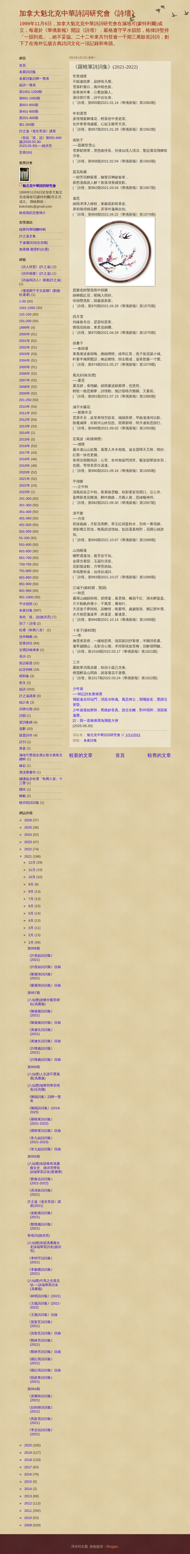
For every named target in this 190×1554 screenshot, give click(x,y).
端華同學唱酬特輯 (32, 229)
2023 (28, 842)
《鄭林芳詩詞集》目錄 (44, 1352)
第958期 (34, 948)
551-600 (25, 544)
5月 (31, 913)
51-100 (24, 538)
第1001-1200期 (30, 92)
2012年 (24, 419)
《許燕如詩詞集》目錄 (44, 967)
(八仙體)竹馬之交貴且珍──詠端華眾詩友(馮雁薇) (44, 1285)
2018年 (24, 459)
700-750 (25, 564)
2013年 (24, 426)
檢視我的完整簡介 (32, 213)
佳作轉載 (26, 637)
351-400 (25, 512)
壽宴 (22, 748)
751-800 (25, 571)
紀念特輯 (26, 669)
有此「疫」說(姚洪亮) (35, 617)
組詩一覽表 (27, 85)
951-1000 (26, 597)
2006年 (24, 373)
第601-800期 (28, 105)
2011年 (24, 413)
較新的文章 (81, 755)
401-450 (25, 518)
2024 (28, 834)
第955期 (34, 1156)
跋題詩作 (26, 735)
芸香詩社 (26, 152)
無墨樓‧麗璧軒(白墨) (34, 249)
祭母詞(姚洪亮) (39, 1235)
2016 (28, 1474)
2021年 (24, 479)
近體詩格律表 (29, 650)
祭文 (22, 683)
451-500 (25, 525)
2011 (28, 1510)
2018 (28, 1460)
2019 (28, 1452)
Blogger (112, 1546)
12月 (32, 862)
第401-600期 (28, 111)
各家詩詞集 (27, 72)
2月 (31, 935)
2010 (28, 1518)
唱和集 (24, 676)
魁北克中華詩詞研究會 (39, 186)
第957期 (34, 993)
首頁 (120, 755)
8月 (31, 891)
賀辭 (22, 729)
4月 (31, 920)
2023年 (24, 492)
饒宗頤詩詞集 (29, 802)
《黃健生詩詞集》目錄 (44, 1041)
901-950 (25, 590)
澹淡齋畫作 (27, 772)
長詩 (22, 656)
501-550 (25, 531)
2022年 (24, 485)
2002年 (24, 347)
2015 (28, 1481)
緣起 (22, 765)
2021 (28, 856)
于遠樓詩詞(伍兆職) (33, 242)
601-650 (25, 551)
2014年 (24, 433)
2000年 (24, 334)
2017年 (24, 452)
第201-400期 (28, 118)
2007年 (24, 380)
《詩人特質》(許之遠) (35, 267)
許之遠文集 (27, 236)
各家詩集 (90, 740)
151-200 (25, 321)
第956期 (34, 1067)
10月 (32, 877)
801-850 (25, 577)
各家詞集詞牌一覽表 (34, 78)
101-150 (25, 314)
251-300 (25, 498)
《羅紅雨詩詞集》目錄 (44, 1370)
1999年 (24, 327)
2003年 (24, 354)
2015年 (24, 439)
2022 (28, 849)
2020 (28, 1445)
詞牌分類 (26, 709)
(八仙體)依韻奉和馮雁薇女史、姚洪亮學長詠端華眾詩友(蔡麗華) (45, 1168)
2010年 (24, 406)
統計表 (24, 702)
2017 (28, 1467)
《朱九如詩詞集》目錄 (44, 1149)
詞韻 (22, 715)
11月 (32, 870)
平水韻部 (26, 604)
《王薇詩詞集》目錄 (43, 1315)
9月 (31, 884)
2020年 (24, 472)
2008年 (24, 387)
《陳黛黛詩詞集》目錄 (44, 1022)
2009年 (24, 393)
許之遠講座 (27, 696)
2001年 (24, 341)
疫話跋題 (26, 663)
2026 (28, 820)
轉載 (22, 796)
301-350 (25, 505)
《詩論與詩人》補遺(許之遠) (40, 280)
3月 (31, 928)
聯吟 (22, 789)
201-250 (25, 400)
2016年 (24, 446)
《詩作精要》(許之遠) (35, 273)
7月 (31, 899)
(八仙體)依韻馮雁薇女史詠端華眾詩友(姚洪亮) (44, 1247)
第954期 (34, 1389)
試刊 (22, 742)
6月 (31, 906)
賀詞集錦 (26, 722)
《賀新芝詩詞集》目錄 (44, 1333)
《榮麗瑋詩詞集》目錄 (44, 985)
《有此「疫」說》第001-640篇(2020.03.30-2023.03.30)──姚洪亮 (40, 142)
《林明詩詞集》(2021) (44, 1296)
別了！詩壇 (27, 623)
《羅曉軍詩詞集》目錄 (44, 1130)
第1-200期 (27, 124)
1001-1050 (27, 308)
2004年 (24, 360)
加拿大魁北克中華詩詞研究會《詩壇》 (78, 13)
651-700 (25, 558)
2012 (28, 1503)
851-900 (25, 584)
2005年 (24, 367)
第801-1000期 (29, 98)
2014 (28, 1489)
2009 (28, 1525)
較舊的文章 (159, 755)
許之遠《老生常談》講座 (37, 131)
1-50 (22, 301)
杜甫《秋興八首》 (32, 630)
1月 (31, 942)
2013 (28, 1496)
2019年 (24, 465)
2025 (28, 827)
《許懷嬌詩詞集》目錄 (44, 1059)
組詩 (22, 689)
